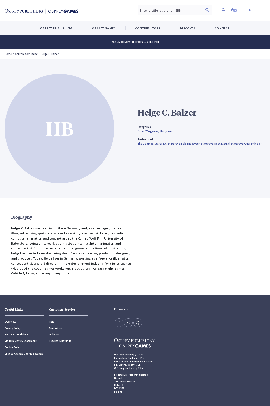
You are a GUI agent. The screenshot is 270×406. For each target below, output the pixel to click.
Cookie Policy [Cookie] (13, 347)
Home (8, 54)
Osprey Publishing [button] (56, 28)
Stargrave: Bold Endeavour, (184, 143)
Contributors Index (26, 54)
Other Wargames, (149, 131)
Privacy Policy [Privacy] (13, 328)
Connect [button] (222, 28)
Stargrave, (161, 143)
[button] (233, 10)
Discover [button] (188, 28)
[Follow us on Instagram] (128, 322)
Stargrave (166, 131)
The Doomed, (146, 143)
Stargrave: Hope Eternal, (216, 143)
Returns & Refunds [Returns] (60, 341)
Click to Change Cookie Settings (24, 353)
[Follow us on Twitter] (137, 322)
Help (51, 321)
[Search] (207, 10)
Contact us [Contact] (55, 328)
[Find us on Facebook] (119, 322)
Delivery (54, 334)
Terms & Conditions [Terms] (16, 334)
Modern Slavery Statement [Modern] (21, 341)
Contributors (147, 28)
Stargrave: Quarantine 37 (246, 143)
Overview (10, 321)
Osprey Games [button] (104, 28)
